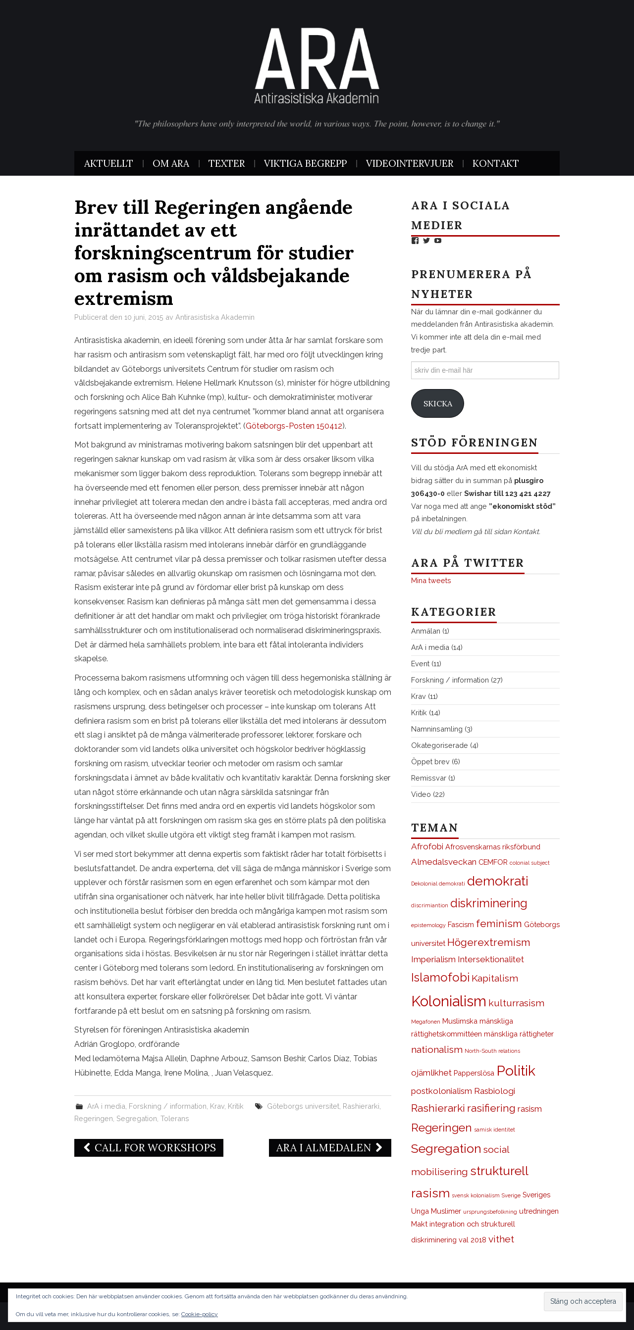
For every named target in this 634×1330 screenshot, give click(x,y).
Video (421, 794)
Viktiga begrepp (305, 163)
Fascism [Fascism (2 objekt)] (461, 924)
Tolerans (174, 1118)
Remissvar (428, 778)
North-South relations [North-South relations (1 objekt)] (492, 1051)
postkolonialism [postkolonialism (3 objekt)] (441, 1091)
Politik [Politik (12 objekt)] (515, 1070)
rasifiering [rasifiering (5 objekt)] (491, 1108)
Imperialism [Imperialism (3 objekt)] (433, 959)
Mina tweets (431, 580)
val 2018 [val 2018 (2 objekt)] (472, 1239)
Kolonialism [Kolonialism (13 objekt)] (448, 1001)
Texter (227, 163)
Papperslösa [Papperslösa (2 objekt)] (474, 1073)
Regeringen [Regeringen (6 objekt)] (441, 1127)
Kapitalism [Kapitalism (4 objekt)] (495, 978)
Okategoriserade (439, 745)
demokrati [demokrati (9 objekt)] (497, 881)
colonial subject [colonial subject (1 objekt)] (530, 863)
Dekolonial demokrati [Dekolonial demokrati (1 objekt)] (438, 884)
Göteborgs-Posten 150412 (294, 426)
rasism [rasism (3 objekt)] (530, 1109)
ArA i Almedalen (330, 1147)
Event (420, 663)
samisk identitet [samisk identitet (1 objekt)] (494, 1130)
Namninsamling (437, 729)
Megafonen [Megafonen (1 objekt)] (425, 1022)
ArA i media (106, 1106)
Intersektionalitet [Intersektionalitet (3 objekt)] (491, 959)
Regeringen (93, 1118)
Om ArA (171, 163)
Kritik (236, 1106)
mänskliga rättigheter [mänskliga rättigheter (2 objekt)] (519, 1034)
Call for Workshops (149, 1147)
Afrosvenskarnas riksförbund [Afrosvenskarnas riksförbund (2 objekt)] (492, 846)
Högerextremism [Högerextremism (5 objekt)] (488, 942)
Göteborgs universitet (303, 1106)
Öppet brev (430, 761)
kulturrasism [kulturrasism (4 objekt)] (516, 1003)
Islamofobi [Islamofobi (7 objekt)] (440, 978)
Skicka (437, 403)
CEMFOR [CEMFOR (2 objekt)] (493, 862)
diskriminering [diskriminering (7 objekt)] (489, 903)
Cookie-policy (199, 1314)
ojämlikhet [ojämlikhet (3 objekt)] (431, 1073)
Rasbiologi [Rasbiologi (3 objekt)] (494, 1091)
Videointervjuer (409, 163)
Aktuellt (108, 163)
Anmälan (425, 631)
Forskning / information (168, 1106)
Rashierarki (361, 1106)
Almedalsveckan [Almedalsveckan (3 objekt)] (443, 862)
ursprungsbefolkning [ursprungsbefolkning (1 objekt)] (490, 1212)
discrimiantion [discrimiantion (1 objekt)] (429, 905)
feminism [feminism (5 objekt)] (499, 923)
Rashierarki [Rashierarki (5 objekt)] (438, 1108)
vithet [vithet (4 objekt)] (501, 1239)
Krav (217, 1106)
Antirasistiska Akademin (215, 317)
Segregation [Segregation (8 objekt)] (446, 1148)
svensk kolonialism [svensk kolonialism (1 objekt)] (476, 1195)
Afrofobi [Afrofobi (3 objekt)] (427, 846)
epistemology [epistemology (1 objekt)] (428, 925)
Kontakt (496, 163)
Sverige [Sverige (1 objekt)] (511, 1195)
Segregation (136, 1118)
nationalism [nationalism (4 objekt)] (437, 1049)
